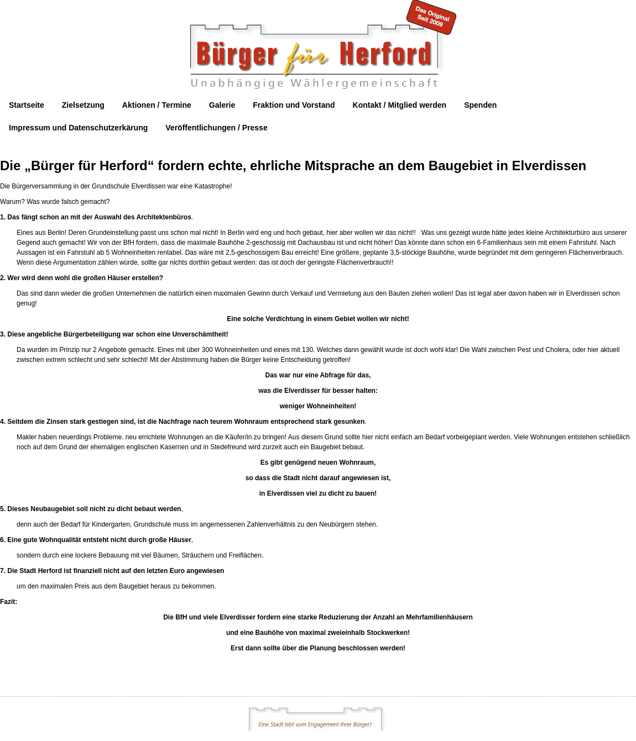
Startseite (26, 105)
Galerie (222, 105)
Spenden (480, 105)
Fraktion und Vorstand (294, 105)
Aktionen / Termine (156, 105)
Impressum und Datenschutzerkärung (78, 127)
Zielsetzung (83, 105)
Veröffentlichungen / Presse (216, 127)
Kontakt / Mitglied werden (400, 105)
